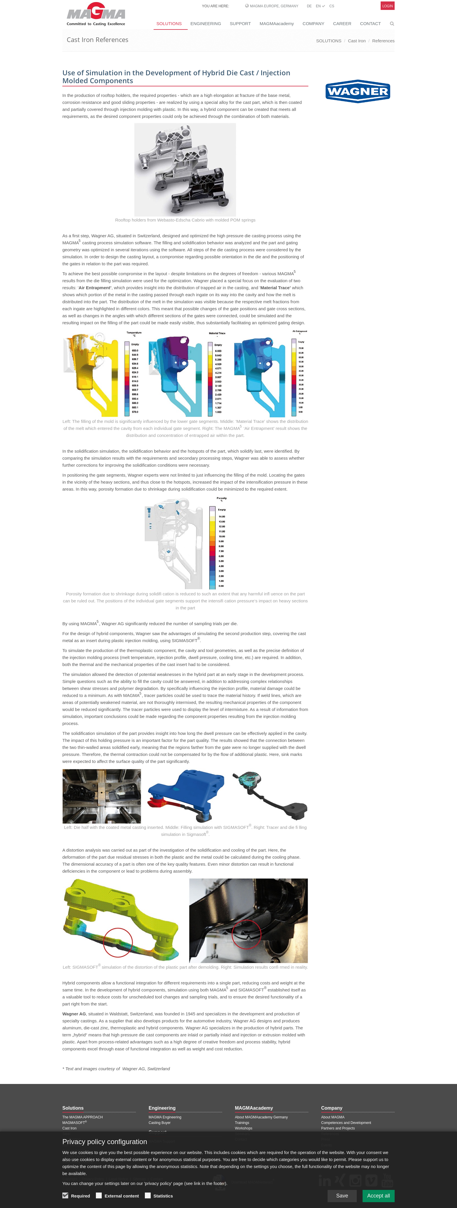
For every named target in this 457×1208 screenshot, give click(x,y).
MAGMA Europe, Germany (274, 6)
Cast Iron (357, 40)
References (383, 40)
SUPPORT (240, 23)
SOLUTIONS (169, 23)
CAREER (342, 23)
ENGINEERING (206, 23)
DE (309, 6)
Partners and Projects (338, 1128)
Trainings (242, 1123)
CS (331, 6)
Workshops (243, 1128)
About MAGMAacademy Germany (261, 1117)
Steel (66, 1134)
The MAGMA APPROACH (82, 1117)
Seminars (242, 1134)
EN (320, 6)
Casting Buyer (160, 1123)
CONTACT (370, 23)
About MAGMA (332, 1117)
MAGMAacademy (277, 23)
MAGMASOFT (74, 1123)
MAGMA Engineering (165, 1117)
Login (387, 6)
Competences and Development (346, 1123)
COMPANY (313, 23)
